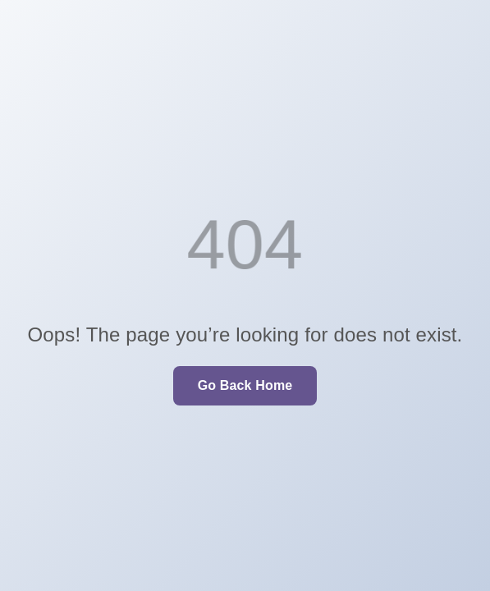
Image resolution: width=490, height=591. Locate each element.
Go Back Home (245, 385)
